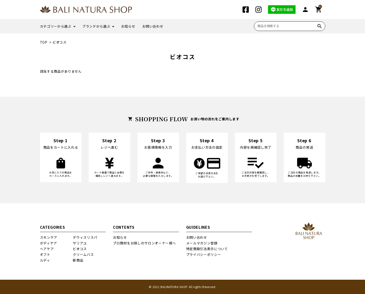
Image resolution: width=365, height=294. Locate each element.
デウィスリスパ (85, 237)
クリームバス (83, 254)
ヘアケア (47, 248)
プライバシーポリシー (203, 254)
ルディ (45, 260)
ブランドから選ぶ (96, 26)
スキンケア (49, 237)
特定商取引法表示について (207, 248)
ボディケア (48, 243)
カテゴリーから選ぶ (55, 26)
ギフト (45, 254)
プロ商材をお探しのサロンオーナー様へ (144, 243)
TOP (43, 42)
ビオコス (60, 42)
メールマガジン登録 (202, 243)
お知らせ (128, 26)
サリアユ (80, 243)
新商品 (78, 260)
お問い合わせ (152, 26)
